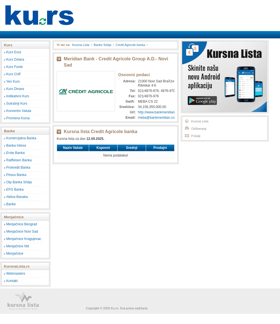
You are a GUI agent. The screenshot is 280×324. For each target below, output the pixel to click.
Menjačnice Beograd (21, 224)
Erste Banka (15, 153)
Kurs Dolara (15, 59)
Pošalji (192, 135)
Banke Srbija (102, 45)
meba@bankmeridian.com (157, 118)
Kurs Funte (14, 67)
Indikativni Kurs (17, 96)
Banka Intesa (16, 145)
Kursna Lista (39, 11)
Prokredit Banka (18, 167)
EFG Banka (15, 189)
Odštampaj (195, 128)
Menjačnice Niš (17, 246)
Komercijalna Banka (21, 138)
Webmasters (15, 273)
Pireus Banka (16, 175)
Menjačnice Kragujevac (23, 239)
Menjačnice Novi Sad (22, 231)
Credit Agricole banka (130, 45)
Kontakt (12, 281)
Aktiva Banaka (17, 197)
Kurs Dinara (15, 89)
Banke (11, 204)
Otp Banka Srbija (19, 182)
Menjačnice (14, 253)
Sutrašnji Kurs (16, 103)
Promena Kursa (18, 118)
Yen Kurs (13, 81)
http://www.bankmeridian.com (160, 112)
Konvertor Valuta (18, 111)
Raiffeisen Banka (19, 160)
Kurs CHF (13, 74)
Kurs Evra (13, 52)
